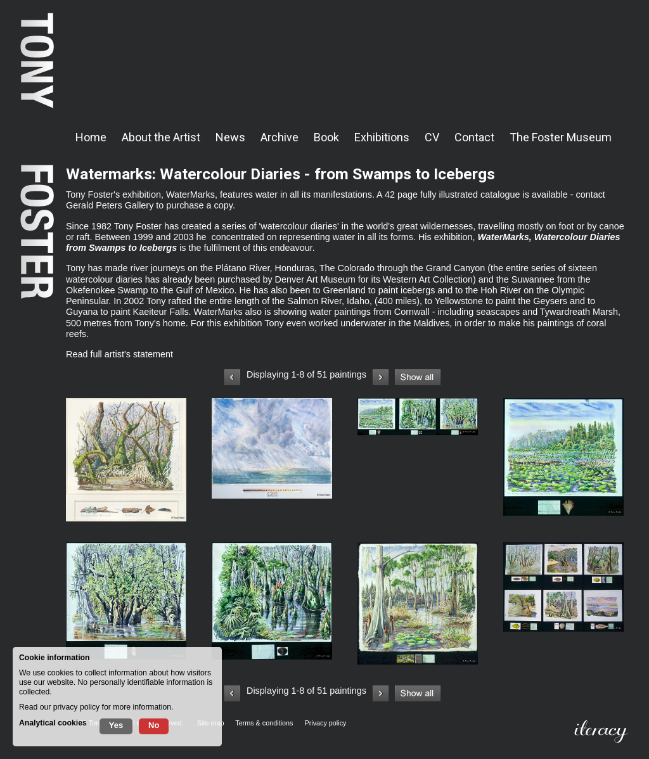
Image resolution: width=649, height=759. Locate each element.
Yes (116, 725)
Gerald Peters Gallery (109, 205)
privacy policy (76, 707)
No (153, 725)
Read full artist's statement (119, 354)
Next (381, 377)
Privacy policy (325, 723)
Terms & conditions (264, 723)
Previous (232, 377)
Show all (417, 377)
